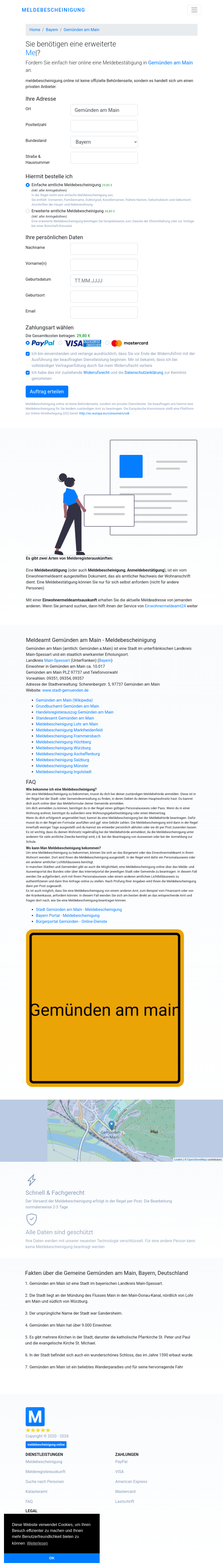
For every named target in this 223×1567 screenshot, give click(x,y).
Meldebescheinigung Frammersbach (92, 736)
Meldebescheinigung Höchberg (87, 742)
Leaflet (178, 1159)
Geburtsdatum (38, 279)
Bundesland (36, 140)
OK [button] (52, 1558)
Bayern (129, 660)
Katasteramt (37, 1491)
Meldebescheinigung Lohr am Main (91, 724)
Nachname (35, 247)
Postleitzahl (36, 124)
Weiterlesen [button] (37, 1543)
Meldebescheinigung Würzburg (87, 748)
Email (31, 311)
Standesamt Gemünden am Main (89, 718)
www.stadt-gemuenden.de (89, 690)
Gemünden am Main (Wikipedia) (88, 700)
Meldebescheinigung (44, 1461)
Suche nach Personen (45, 1481)
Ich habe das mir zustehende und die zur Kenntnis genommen (109, 375)
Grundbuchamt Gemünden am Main (91, 706)
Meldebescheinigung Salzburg (86, 760)
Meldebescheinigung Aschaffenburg (91, 754)
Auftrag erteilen (47, 392)
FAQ (29, 1501)
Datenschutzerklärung (144, 372)
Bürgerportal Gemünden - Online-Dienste (95, 921)
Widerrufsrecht (96, 372)
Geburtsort (35, 295)
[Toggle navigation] (194, 10)
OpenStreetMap (197, 1159)
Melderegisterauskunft (46, 1471)
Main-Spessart (81, 660)
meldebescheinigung (53, 10)
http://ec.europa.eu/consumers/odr (104, 413)
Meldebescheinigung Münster (86, 765)
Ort (28, 108)
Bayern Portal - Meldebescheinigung (91, 915)
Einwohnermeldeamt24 (189, 606)
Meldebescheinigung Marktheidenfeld (93, 730)
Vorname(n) (36, 263)
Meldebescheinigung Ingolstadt (87, 771)
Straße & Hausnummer (38, 159)
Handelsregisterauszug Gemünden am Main (98, 712)
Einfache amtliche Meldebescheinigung (72, 184)
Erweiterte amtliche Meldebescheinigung (73, 211)
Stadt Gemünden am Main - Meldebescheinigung (103, 909)
